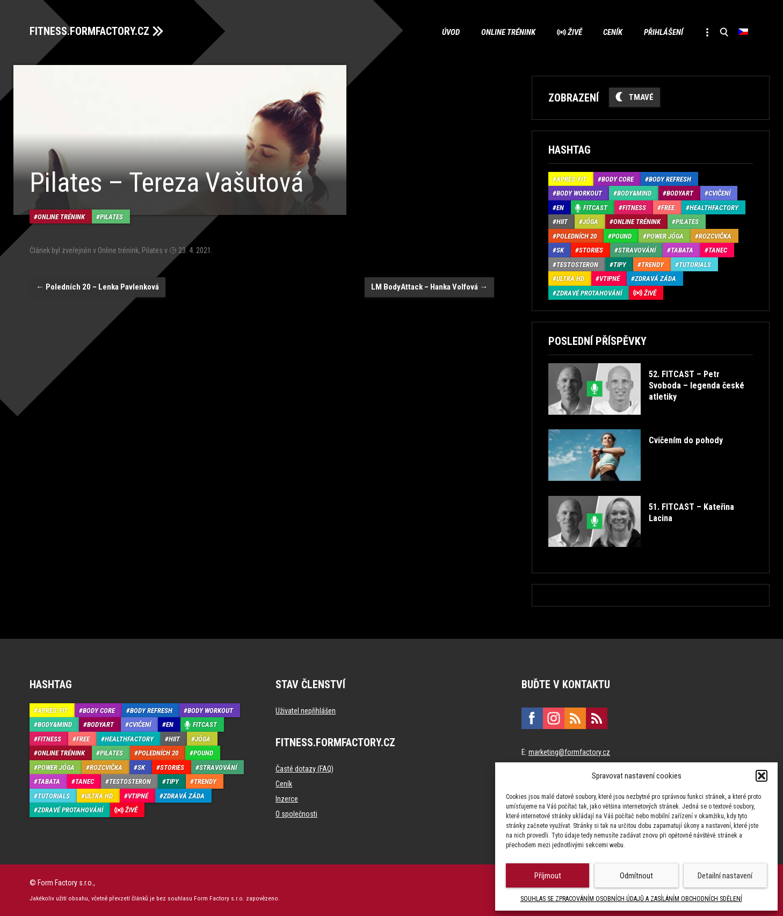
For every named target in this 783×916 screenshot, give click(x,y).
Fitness (634, 208)
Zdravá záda (655, 279)
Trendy (652, 265)
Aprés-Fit (571, 179)
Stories (591, 250)
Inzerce (287, 799)
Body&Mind (634, 193)
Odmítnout (636, 876)
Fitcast (595, 208)
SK (560, 250)
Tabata (682, 250)
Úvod (450, 32)
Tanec (717, 250)
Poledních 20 (576, 236)
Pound (622, 236)
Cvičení (719, 193)
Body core (617, 179)
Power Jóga (665, 236)
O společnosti (296, 814)
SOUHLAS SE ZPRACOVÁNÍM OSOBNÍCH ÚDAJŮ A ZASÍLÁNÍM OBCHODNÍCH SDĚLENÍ (631, 899)
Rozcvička (715, 236)
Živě (574, 32)
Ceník (612, 32)
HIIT (562, 222)
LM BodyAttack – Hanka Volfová (429, 287)
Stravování (637, 250)
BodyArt (679, 193)
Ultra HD (570, 279)
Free (668, 208)
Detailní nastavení (725, 876)
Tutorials (695, 265)
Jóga (590, 222)
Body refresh (670, 179)
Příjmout (547, 876)
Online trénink (507, 32)
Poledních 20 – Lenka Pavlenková (97, 287)
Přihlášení (663, 32)
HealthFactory (714, 208)
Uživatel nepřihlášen (306, 710)
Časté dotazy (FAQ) (305, 768)
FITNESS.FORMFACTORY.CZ (89, 31)
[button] (761, 775)
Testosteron (577, 265)
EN (560, 208)
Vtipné (609, 279)
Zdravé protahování (589, 293)
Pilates (111, 217)
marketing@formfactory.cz (569, 752)
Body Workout (579, 193)
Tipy (619, 265)
